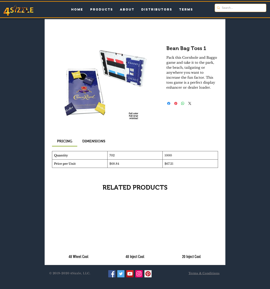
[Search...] (240, 8)
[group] (135, 230)
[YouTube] (130, 273)
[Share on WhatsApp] (183, 103)
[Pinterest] (148, 273)
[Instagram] (139, 273)
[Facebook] (111, 273)
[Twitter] (120, 273)
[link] (64, 141)
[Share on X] (190, 103)
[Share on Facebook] (169, 103)
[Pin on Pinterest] (176, 103)
